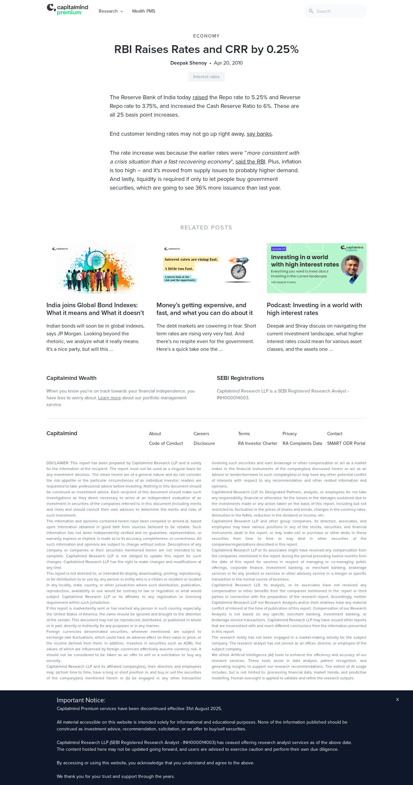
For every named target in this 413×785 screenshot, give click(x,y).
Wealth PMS (143, 11)
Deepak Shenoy (188, 63)
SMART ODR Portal (346, 443)
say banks (259, 133)
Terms (244, 433)
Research (108, 11)
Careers (201, 433)
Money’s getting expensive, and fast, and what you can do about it (204, 309)
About (155, 433)
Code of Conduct (166, 443)
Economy (206, 36)
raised (200, 97)
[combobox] (336, 11)
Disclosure (204, 443)
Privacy (290, 433)
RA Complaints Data (302, 443)
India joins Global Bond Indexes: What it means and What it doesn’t (95, 309)
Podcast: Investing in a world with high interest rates (314, 309)
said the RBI (250, 161)
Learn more (109, 398)
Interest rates (206, 76)
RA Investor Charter (257, 443)
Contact (334, 433)
